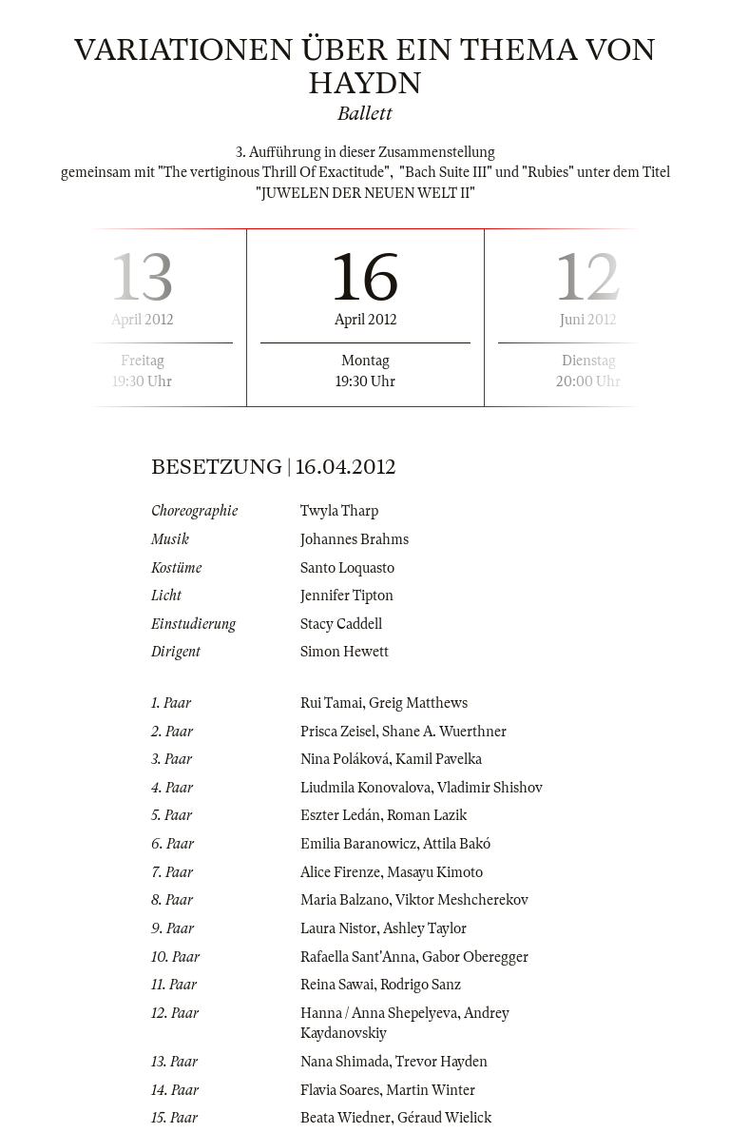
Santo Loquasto (347, 568)
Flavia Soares (339, 1090)
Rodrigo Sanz (420, 984)
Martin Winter (430, 1090)
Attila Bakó (456, 843)
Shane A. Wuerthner (444, 731)
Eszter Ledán (340, 815)
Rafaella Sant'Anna (357, 957)
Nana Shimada (344, 1061)
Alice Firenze (340, 872)
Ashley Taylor (425, 928)
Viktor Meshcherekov (461, 900)
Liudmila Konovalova (365, 787)
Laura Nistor (338, 928)
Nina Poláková (344, 759)
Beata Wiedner (345, 1117)
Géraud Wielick (444, 1117)
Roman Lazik (427, 815)
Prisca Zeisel (337, 731)
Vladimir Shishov (490, 787)
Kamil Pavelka (438, 759)
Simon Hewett (344, 651)
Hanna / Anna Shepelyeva (378, 1013)
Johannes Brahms (354, 539)
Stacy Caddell (341, 624)
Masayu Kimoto (435, 872)
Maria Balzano (344, 900)
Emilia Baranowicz (358, 843)
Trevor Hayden (441, 1061)
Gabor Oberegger (475, 957)
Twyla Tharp (339, 510)
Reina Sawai (337, 984)
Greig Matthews (418, 703)
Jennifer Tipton (347, 595)
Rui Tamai (331, 703)
